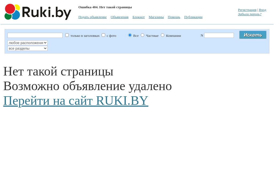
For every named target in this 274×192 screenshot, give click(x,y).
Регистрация (247, 10)
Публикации (193, 17)
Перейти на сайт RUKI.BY (75, 100)
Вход (262, 10)
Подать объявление (92, 17)
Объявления (120, 17)
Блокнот (138, 17)
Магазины (156, 17)
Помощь (174, 17)
